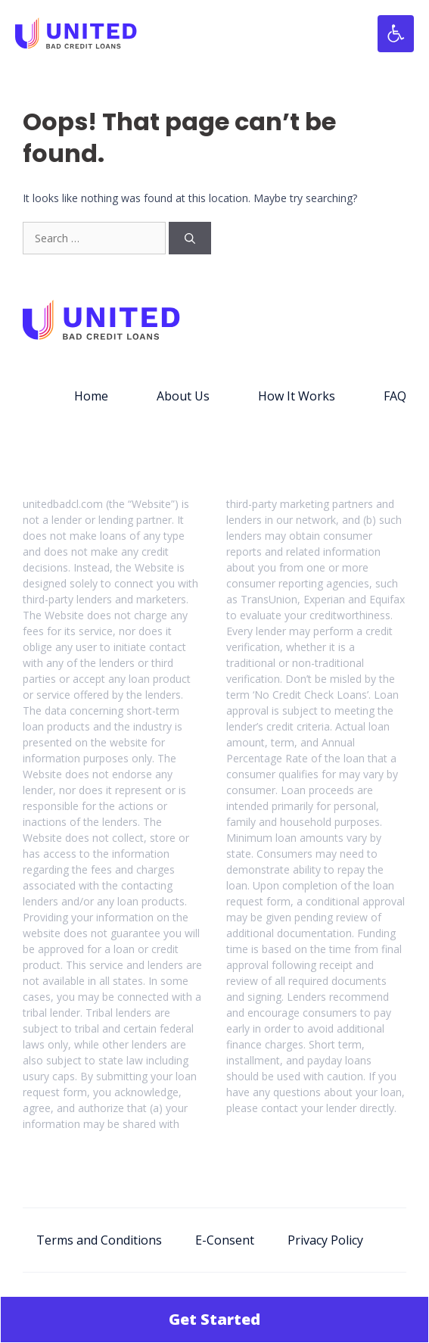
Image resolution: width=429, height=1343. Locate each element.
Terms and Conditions (99, 1240)
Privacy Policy (325, 1240)
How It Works (296, 396)
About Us (183, 396)
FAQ (395, 396)
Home (91, 396)
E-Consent (224, 1240)
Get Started (214, 1319)
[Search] (190, 238)
